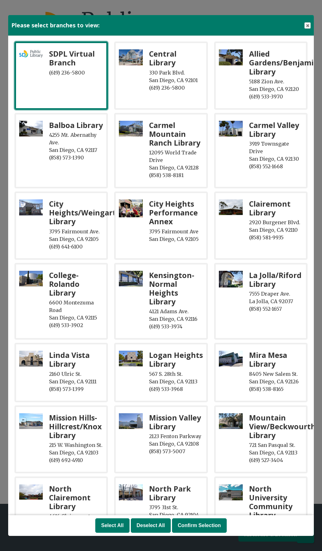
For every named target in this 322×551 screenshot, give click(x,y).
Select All (112, 525)
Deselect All (150, 525)
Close (307, 25)
